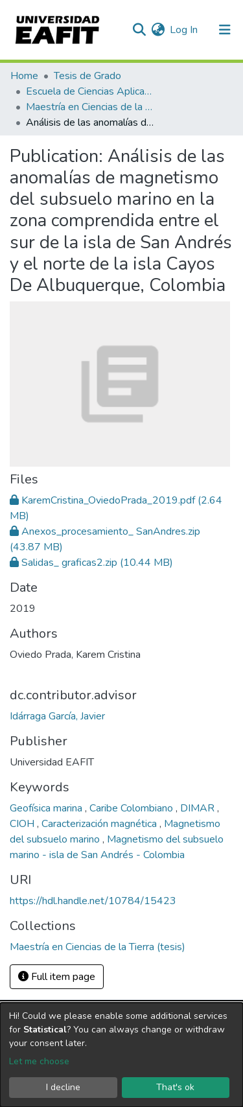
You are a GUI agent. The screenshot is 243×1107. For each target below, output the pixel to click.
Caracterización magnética (100, 824)
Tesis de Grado (87, 76)
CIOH (23, 824)
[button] (158, 30)
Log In (184, 30)
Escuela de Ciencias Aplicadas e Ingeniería (91, 91)
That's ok (175, 1087)
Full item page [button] (56, 977)
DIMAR (198, 808)
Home (24, 76)
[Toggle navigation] (225, 30)
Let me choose (39, 1061)
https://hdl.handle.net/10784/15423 (93, 901)
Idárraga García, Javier (57, 716)
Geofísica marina (47, 808)
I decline (63, 1087)
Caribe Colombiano (132, 808)
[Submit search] (139, 30)
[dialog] (121, 1055)
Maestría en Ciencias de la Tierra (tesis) (91, 107)
